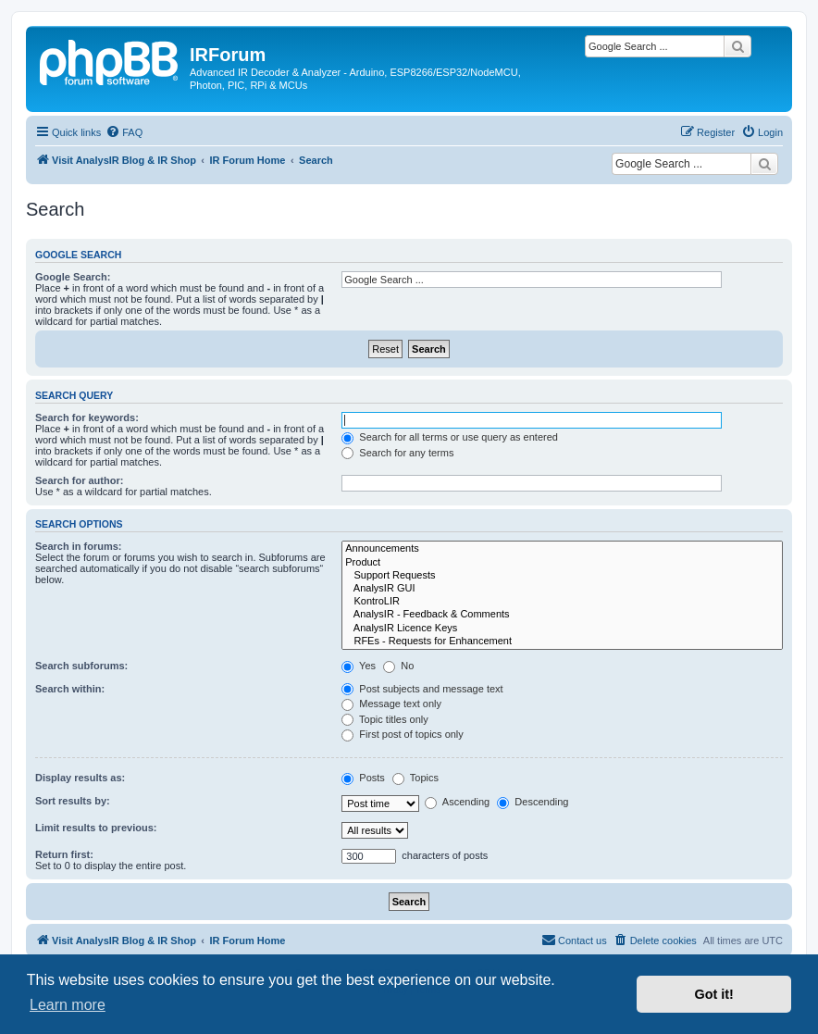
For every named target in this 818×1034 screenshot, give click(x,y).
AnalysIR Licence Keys (562, 628)
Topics (415, 777)
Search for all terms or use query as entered (449, 436)
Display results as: (80, 777)
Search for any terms (397, 452)
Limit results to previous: (95, 827)
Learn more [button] (67, 1005)
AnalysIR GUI (562, 588)
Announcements (562, 548)
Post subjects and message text (421, 688)
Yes (358, 665)
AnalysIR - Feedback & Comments (562, 614)
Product (562, 562)
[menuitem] (124, 132)
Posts (363, 777)
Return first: (64, 854)
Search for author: (79, 480)
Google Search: (72, 276)
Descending (532, 801)
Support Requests (562, 575)
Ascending (457, 801)
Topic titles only (384, 719)
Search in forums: (78, 546)
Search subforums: (81, 665)
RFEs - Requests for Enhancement (562, 641)
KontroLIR (562, 601)
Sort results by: (72, 800)
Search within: (70, 688)
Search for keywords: (87, 417)
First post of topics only (402, 734)
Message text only (391, 703)
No (398, 665)
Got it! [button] (714, 994)
